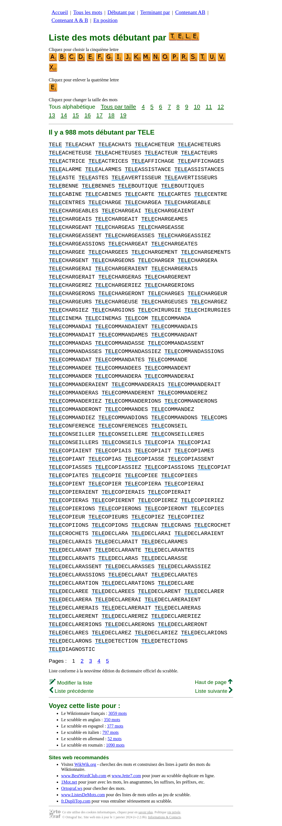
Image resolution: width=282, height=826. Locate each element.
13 (52, 115)
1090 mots (115, 745)
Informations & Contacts (164, 817)
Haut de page (213, 682)
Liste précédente (72, 691)
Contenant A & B (69, 20)
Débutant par (121, 12)
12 (221, 106)
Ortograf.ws (71, 788)
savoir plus (146, 812)
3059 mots (117, 713)
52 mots (114, 738)
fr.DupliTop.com (75, 801)
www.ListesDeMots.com (83, 794)
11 (209, 106)
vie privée (173, 812)
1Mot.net (69, 782)
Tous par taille (118, 106)
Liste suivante (213, 691)
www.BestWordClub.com (83, 775)
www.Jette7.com (126, 775)
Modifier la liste (71, 683)
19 (123, 115)
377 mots (115, 726)
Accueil (59, 12)
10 (197, 106)
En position (105, 20)
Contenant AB (190, 12)
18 (111, 115)
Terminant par (155, 12)
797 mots (110, 732)
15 (75, 115)
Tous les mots (87, 12)
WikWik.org (85, 764)
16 (87, 115)
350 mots (112, 719)
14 (64, 115)
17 (99, 115)
